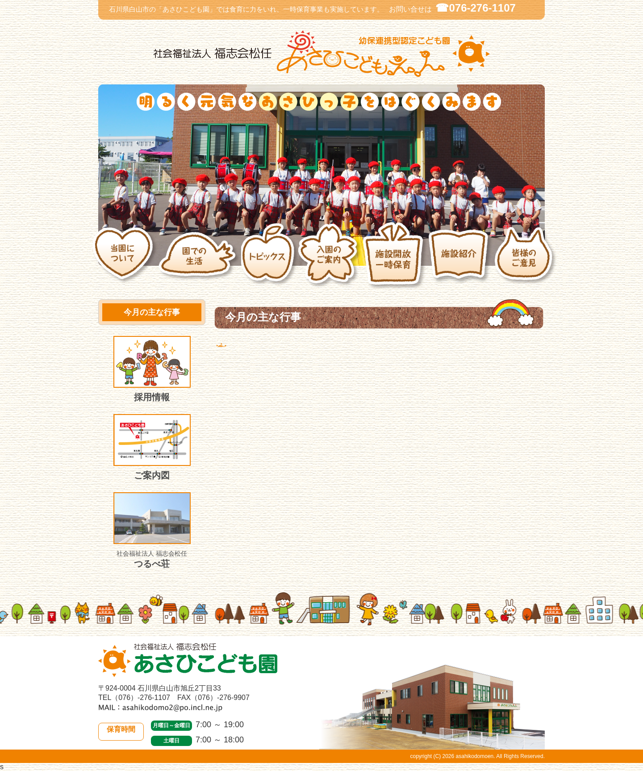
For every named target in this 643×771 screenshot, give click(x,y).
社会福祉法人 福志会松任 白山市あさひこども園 (321, 53)
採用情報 (152, 369)
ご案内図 (152, 447)
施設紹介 (461, 260)
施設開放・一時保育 (395, 260)
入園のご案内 (329, 260)
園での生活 (199, 260)
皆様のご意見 (526, 260)
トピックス (269, 260)
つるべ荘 (152, 530)
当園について (125, 260)
